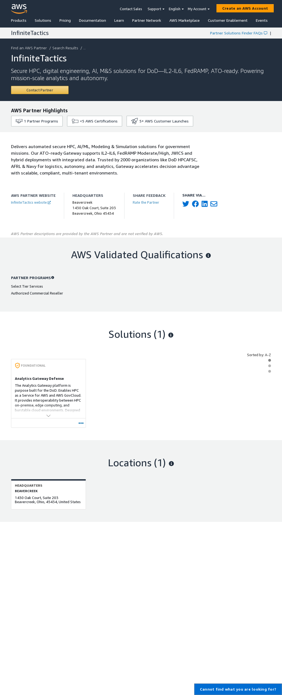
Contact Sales (131, 9)
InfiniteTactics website (31, 202)
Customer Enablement (228, 20)
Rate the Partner (146, 202)
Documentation (92, 20)
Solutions (43, 20)
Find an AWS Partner (29, 47)
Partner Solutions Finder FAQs (238, 33)
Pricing (65, 20)
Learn (119, 20)
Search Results (65, 47)
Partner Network (146, 20)
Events (262, 20)
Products (18, 20)
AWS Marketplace (184, 20)
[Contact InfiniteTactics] (40, 90)
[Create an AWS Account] (245, 8)
